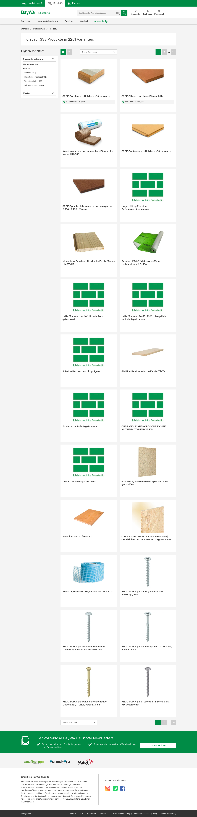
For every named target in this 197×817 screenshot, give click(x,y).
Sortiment (26, 21)
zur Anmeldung (158, 745)
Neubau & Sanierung (48, 21)
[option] (34, 762)
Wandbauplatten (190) (33, 81)
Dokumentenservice (141, 813)
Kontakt (84, 21)
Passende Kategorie (33, 59)
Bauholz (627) (30, 73)
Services (69, 21)
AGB (82, 813)
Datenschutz (104, 813)
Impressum (91, 813)
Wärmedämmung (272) (34, 85)
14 (173, 52)
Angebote (99, 21)
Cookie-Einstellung (168, 813)
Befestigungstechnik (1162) (35, 77)
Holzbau (26, 68)
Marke (26, 93)
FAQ (155, 813)
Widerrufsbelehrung (121, 813)
